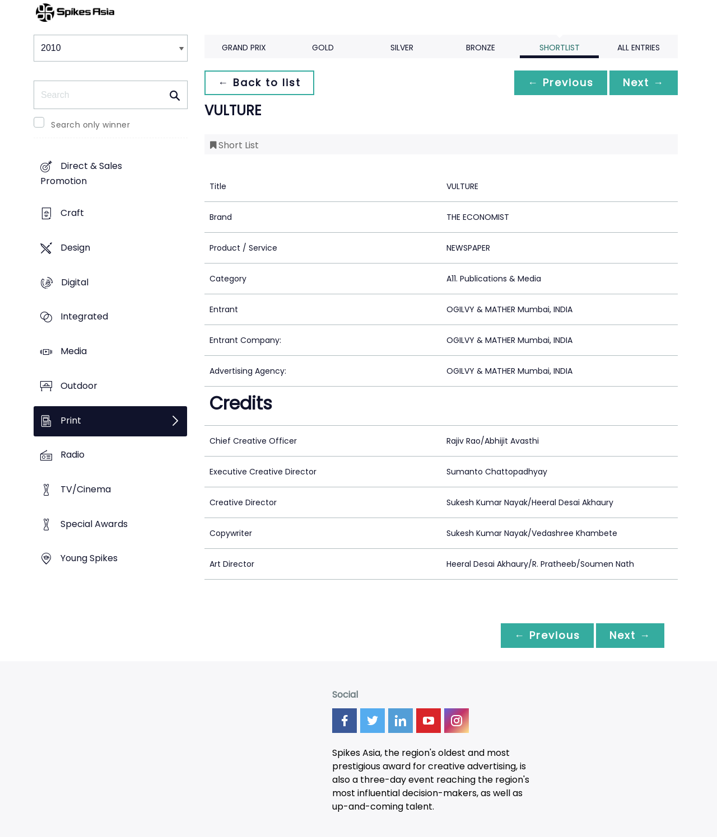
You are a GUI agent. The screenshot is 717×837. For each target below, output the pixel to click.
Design (75, 247)
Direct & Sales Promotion (81, 174)
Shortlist (559, 47)
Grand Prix (244, 47)
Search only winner (90, 124)
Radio (72, 455)
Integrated (84, 317)
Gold (323, 47)
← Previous (561, 83)
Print (70, 420)
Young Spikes (89, 558)
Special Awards (94, 524)
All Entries (638, 47)
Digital (75, 282)
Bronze (480, 47)
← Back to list (259, 83)
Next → (643, 83)
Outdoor (78, 385)
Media (73, 351)
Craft (72, 213)
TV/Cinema (85, 489)
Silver (401, 47)
